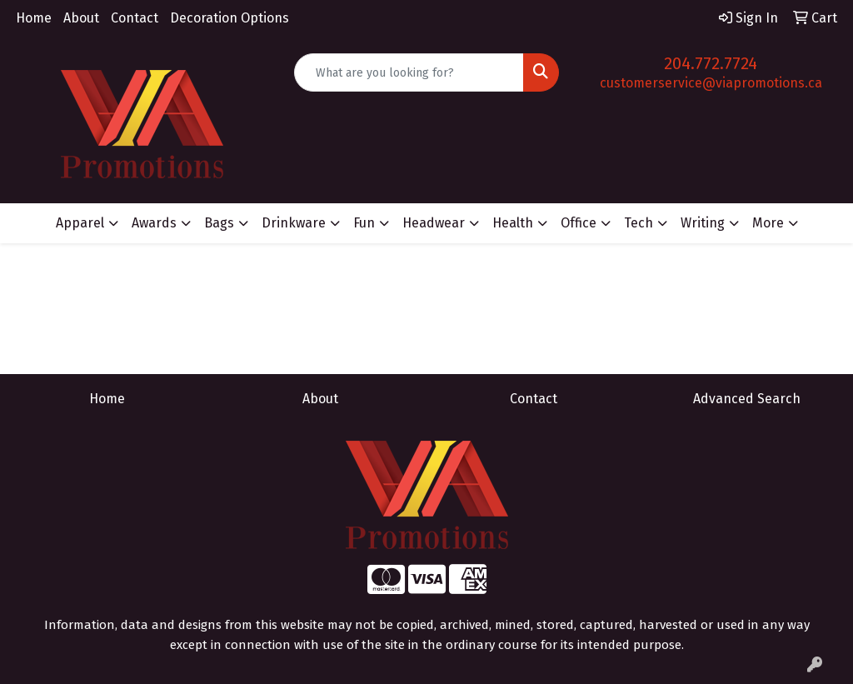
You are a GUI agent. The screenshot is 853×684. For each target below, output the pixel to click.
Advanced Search (747, 399)
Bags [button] (219, 223)
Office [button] (578, 223)
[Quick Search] (408, 72)
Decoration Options (229, 18)
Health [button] (512, 223)
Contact (134, 18)
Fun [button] (364, 223)
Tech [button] (638, 223)
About (81, 18)
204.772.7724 (710, 63)
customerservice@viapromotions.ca (711, 83)
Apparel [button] (80, 223)
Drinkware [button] (294, 223)
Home (34, 18)
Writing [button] (703, 223)
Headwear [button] (433, 223)
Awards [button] (154, 223)
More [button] (768, 223)
